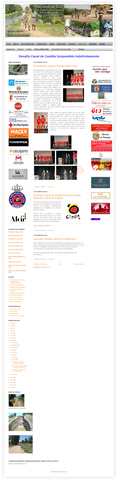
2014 (11, 377)
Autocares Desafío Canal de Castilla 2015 (54, 239)
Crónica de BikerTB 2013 (15, 249)
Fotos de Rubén (14, 313)
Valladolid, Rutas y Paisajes (17, 287)
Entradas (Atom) (45, 267)
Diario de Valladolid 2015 (15, 235)
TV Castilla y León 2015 (15, 239)
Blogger (65, 471)
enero (13, 374)
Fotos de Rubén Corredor (17, 315)
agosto (14, 347)
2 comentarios (50, 259)
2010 (11, 387)
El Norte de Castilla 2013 (15, 246)
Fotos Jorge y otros (15, 309)
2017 (11, 335)
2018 (11, 333)
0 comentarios (50, 186)
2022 (11, 326)
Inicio (60, 264)
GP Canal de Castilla (16, 297)
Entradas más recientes (40, 264)
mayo (13, 352)
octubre (14, 342)
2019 (11, 330)
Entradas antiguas (79, 264)
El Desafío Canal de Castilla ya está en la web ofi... (19, 366)
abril (13, 355)
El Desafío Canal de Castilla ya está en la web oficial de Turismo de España (57, 196)
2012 (11, 382)
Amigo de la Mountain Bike (17, 293)
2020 (11, 328)
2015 (11, 340)
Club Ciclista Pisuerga (16, 295)
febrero (14, 359)
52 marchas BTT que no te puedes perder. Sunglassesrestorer (17, 281)
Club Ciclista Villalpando (16, 299)
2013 (11, 380)
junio (13, 350)
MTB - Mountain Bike (16, 301)
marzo (14, 357)
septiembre (15, 345)
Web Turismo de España (17, 285)
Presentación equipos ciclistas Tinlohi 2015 (55, 66)
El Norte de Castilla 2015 (15, 232)
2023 (11, 323)
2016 (11, 338)
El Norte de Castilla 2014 (15, 242)
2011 (11, 385)
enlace (48, 226)
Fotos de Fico (14, 311)
